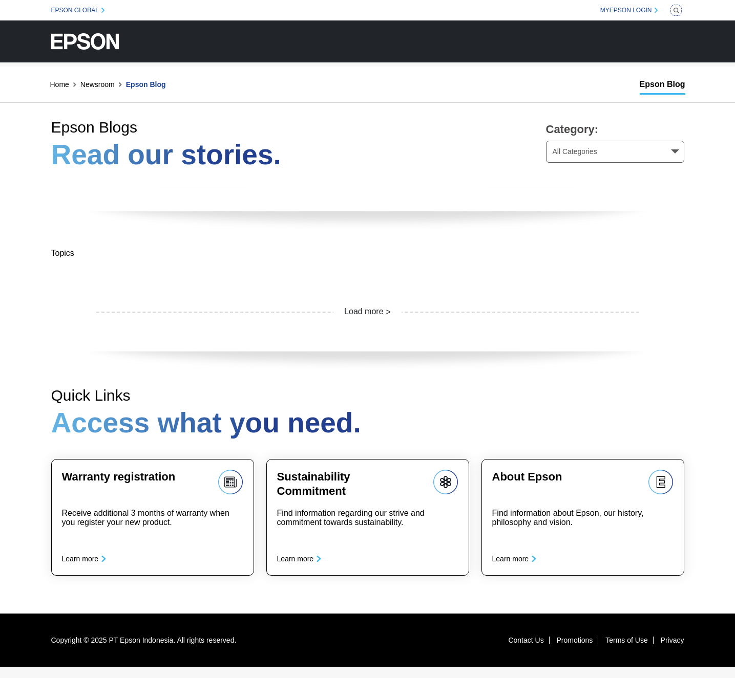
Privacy (672, 651)
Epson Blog (662, 84)
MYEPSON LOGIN (626, 10)
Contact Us (525, 651)
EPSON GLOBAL (75, 10)
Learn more (86, 564)
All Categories (575, 151)
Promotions (575, 651)
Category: (572, 129)
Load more (364, 311)
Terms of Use (626, 651)
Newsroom (97, 84)
